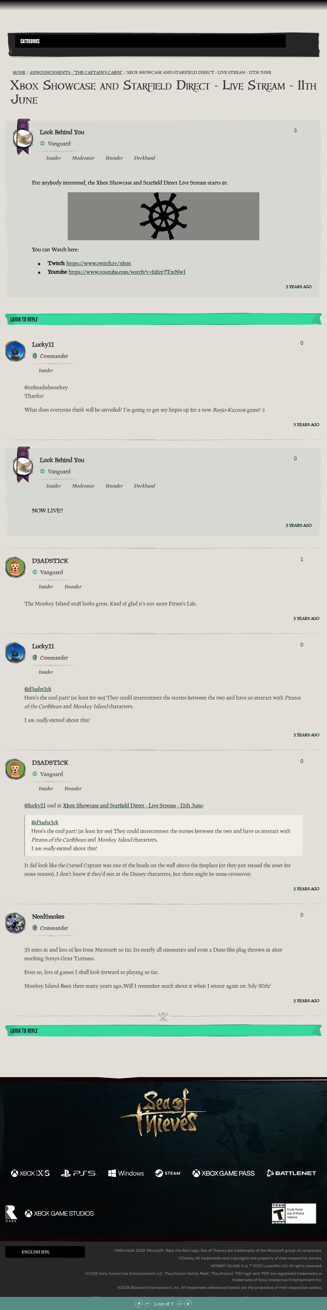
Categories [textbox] (30, 41)
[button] (150, 41)
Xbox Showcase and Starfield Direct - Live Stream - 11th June (133, 805)
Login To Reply (24, 319)
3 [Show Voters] (295, 130)
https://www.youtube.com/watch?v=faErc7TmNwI (127, 271)
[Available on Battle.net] (291, 1174)
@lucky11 (35, 805)
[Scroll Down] (180, 1303)
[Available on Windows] (126, 1174)
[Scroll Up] (147, 1303)
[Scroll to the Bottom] (188, 1303)
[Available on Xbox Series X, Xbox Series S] (30, 1174)
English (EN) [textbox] (35, 1252)
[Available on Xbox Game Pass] (223, 1174)
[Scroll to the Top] (139, 1303)
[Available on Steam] (168, 1174)
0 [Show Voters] (301, 343)
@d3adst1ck (37, 689)
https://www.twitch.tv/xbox (98, 263)
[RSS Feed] (9, 72)
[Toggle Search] (27, 51)
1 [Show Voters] (301, 559)
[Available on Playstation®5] (78, 1174)
